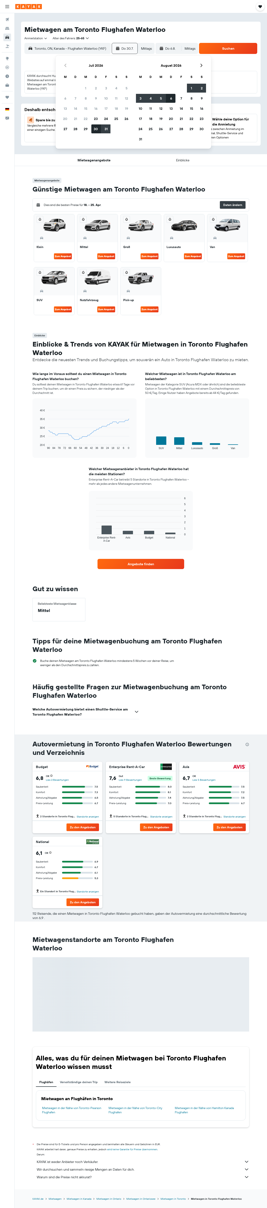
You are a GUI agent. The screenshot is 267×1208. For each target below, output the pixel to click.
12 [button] (126, 98)
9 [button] (96, 98)
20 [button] (65, 119)
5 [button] (126, 88)
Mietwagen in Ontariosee (140, 1198)
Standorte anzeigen (88, 816)
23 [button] (96, 119)
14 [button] (75, 108)
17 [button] (106, 108)
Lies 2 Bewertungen (57, 779)
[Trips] (7, 97)
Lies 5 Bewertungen (204, 779)
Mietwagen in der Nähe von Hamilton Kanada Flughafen (204, 1110)
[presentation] (247, 744)
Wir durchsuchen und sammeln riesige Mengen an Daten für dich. (143, 1169)
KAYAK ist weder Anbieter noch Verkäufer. (143, 1161)
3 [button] (106, 88)
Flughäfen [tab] (46, 1082)
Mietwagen (55, 1198)
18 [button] (116, 108)
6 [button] (65, 98)
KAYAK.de (38, 1198)
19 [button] (126, 108)
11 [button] (116, 98)
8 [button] (86, 98)
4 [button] (116, 88)
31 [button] (106, 129)
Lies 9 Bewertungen (130, 779)
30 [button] (96, 129)
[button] (7, 6)
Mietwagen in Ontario (108, 1198)
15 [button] (85, 108)
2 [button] (96, 88)
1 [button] (85, 88)
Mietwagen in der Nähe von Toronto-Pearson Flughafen (71, 1110)
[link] (140, 564)
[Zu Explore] (7, 58)
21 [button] (75, 119)
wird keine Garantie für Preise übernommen (132, 1149)
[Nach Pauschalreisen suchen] (7, 46)
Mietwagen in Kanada (79, 1198)
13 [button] (65, 108)
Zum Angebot (63, 256)
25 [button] (116, 119)
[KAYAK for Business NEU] (7, 85)
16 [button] (95, 108)
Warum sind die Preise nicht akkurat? (143, 1177)
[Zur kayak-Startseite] (28, 6)
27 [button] (65, 129)
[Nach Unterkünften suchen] (7, 28)
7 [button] (75, 98)
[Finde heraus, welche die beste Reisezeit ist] (7, 76)
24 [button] (106, 119)
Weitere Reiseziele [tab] (118, 1082)
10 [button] (106, 98)
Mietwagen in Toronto (173, 1198)
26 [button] (126, 119)
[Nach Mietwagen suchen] (7, 37)
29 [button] (86, 129)
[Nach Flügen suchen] (7, 19)
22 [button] (86, 119)
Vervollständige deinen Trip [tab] (79, 1082)
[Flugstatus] (7, 67)
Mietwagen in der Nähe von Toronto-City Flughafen (135, 1110)
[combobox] (36, 38)
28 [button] (75, 129)
